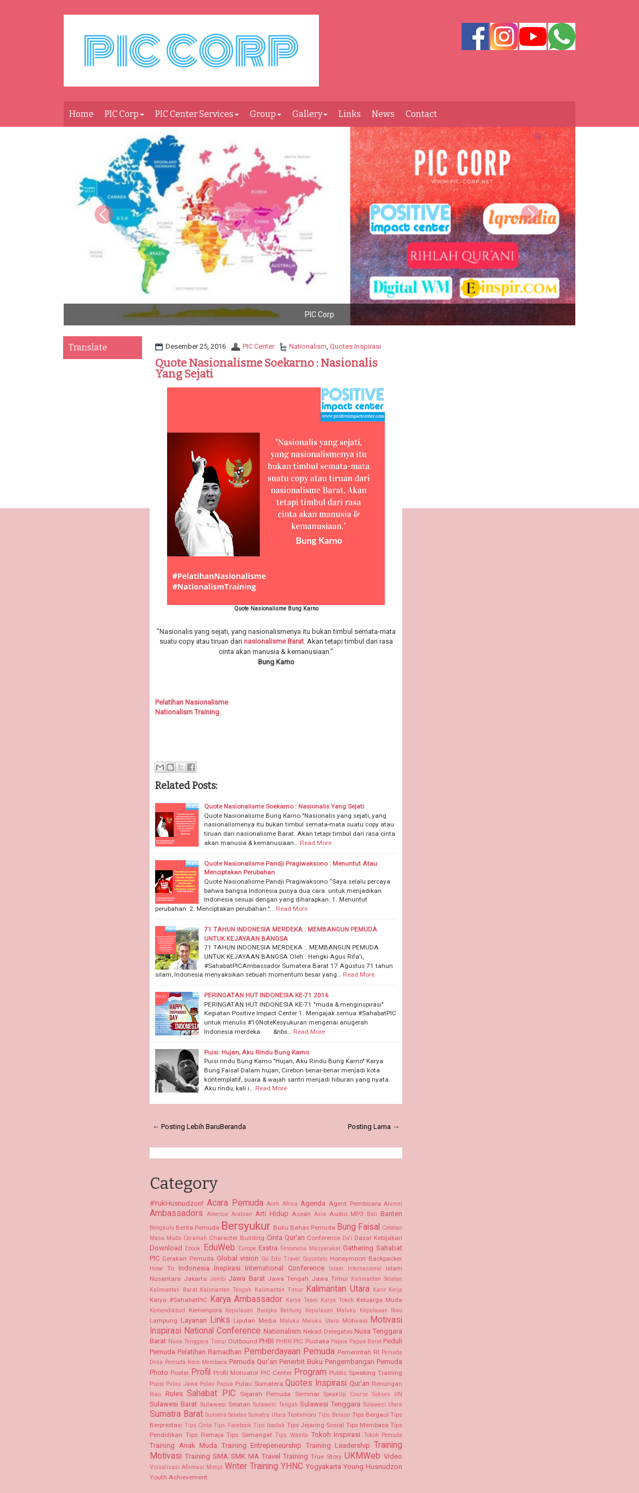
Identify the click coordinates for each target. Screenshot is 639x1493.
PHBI (266, 1341)
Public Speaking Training (365, 1373)
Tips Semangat (249, 1435)
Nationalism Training (187, 712)
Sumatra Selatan (226, 1414)
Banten (391, 1214)
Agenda (312, 1203)
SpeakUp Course (345, 1394)
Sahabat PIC (211, 1393)
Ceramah (195, 1238)
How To (162, 1268)
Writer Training (251, 1466)
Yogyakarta (323, 1467)
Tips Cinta (198, 1425)
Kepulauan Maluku (331, 1310)
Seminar (307, 1394)
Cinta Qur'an (286, 1237)
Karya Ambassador (246, 1299)
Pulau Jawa (181, 1383)
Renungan (387, 1383)
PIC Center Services (197, 114)
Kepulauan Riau (381, 1310)
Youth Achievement (178, 1477)
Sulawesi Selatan (225, 1404)
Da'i (347, 1238)
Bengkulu (162, 1227)
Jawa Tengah (288, 1278)
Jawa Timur (330, 1278)
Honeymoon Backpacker (366, 1258)
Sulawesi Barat (173, 1404)
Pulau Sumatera (259, 1383)
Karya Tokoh (337, 1300)
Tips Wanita (291, 1435)
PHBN (284, 1341)
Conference (323, 1238)
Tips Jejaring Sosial (316, 1425)
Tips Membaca (367, 1425)
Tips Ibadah (269, 1425)
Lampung (163, 1320)
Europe (247, 1248)
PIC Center (258, 346)
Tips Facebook (232, 1425)
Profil (201, 1372)
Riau (155, 1394)
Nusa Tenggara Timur (197, 1341)
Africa (290, 1203)
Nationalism (308, 346)
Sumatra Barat (176, 1414)
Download (166, 1248)
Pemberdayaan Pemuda (289, 1351)
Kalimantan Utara (337, 1289)
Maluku (289, 1320)
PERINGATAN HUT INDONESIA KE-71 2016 (266, 995)
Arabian (241, 1214)
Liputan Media (255, 1320)
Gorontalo (315, 1258)
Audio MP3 (346, 1214)
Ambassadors (176, 1213)
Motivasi (354, 1320)
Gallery (310, 114)
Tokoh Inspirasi (336, 1434)
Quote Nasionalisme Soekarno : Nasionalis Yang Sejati (266, 368)
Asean (301, 1214)
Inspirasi (227, 1268)
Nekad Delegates (328, 1331)
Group (265, 114)
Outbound (242, 1341)
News (383, 114)
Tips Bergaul (370, 1414)
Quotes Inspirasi (355, 346)
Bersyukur (246, 1225)
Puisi (157, 1383)
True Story (326, 1456)
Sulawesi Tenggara (330, 1404)
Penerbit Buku (301, 1362)
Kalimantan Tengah (225, 1289)
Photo (159, 1372)
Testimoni (301, 1414)
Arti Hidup (271, 1214)
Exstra (268, 1248)
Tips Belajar (334, 1414)
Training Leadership (338, 1445)
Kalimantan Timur (279, 1289)
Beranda (233, 1126)
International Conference (284, 1268)
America (217, 1214)
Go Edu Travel (280, 1258)
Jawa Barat (247, 1278)
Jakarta (195, 1278)
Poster (179, 1373)
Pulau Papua (216, 1383)
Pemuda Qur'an (253, 1362)
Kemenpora (205, 1310)
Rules (174, 1394)
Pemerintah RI (358, 1352)
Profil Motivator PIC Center (252, 1373)
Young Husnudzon (372, 1467)
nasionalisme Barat (274, 641)
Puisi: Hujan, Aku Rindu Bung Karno (256, 1052)
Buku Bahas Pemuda (304, 1227)
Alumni (393, 1203)
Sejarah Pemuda (265, 1394)
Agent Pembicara (355, 1203)
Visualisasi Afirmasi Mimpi (186, 1467)
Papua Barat (365, 1341)
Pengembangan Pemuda (363, 1362)
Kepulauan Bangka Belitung (263, 1310)
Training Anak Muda (183, 1445)
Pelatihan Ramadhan (209, 1352)
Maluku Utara (320, 1320)
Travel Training (285, 1456)
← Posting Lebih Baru (186, 1126)
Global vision (238, 1258)
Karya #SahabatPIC (178, 1300)
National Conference (222, 1331)
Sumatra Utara (266, 1414)
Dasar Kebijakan (378, 1238)
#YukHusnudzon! (177, 1203)
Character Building (237, 1238)
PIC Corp (124, 114)
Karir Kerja (387, 1289)
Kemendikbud (167, 1310)
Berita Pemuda (197, 1227)
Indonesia (194, 1268)
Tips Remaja (205, 1435)
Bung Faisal (358, 1227)
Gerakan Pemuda (188, 1258)
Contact (421, 114)
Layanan (194, 1320)
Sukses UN (387, 1394)
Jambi (218, 1278)
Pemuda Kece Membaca (196, 1362)
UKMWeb (362, 1456)
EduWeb (219, 1248)
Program (310, 1372)
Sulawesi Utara (383, 1404)
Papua (339, 1341)
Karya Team (302, 1300)
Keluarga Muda (379, 1300)
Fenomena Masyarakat (310, 1248)
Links (350, 114)
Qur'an (359, 1383)
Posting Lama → (374, 1126)
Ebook (192, 1248)
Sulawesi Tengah (275, 1404)
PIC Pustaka (311, 1341)
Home (81, 114)
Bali (372, 1214)
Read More (315, 843)
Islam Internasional (355, 1268)
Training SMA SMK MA (222, 1456)
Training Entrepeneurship (262, 1445)
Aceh (273, 1203)
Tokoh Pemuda (383, 1435)
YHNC (292, 1466)
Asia (320, 1214)
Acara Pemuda (235, 1203)
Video (393, 1456)
